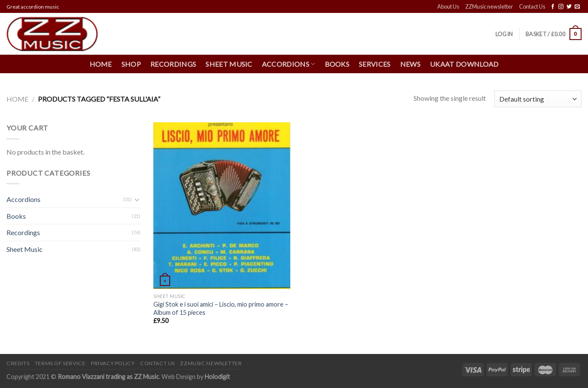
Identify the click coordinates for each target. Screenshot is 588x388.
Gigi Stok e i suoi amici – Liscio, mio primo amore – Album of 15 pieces (220, 308)
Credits (17, 363)
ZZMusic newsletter (489, 6)
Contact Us (532, 6)
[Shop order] (538, 98)
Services (375, 64)
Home (101, 64)
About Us (448, 6)
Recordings (173, 64)
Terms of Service (60, 363)
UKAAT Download (464, 64)
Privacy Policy (113, 363)
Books (337, 64)
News (410, 64)
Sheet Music (228, 64)
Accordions (288, 64)
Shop (131, 64)
